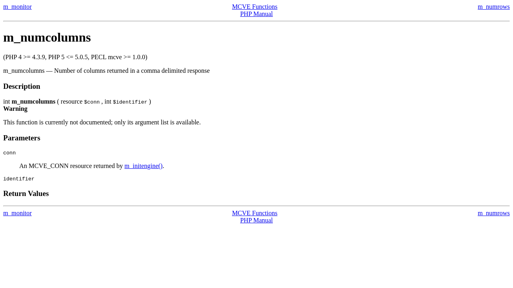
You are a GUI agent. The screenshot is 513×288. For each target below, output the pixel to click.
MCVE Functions (254, 6)
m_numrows (494, 6)
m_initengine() (144, 167)
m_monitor (17, 6)
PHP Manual (256, 13)
